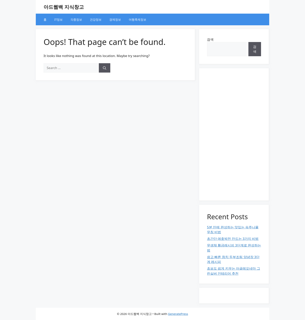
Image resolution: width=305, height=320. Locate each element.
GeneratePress (178, 314)
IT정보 (58, 19)
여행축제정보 (137, 19)
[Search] (104, 68)
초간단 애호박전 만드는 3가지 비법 (233, 238)
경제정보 (115, 19)
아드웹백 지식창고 (64, 7)
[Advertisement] (234, 134)
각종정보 (76, 19)
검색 (210, 39)
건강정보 (96, 19)
